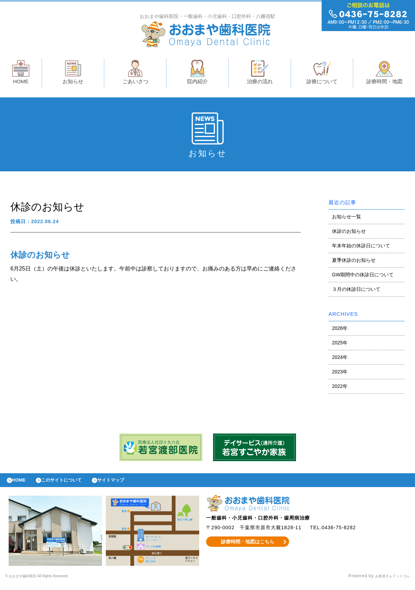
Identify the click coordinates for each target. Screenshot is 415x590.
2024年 (340, 359)
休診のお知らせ (349, 233)
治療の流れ (260, 73)
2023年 (340, 373)
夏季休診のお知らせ (354, 262)
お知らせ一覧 (346, 218)
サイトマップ (126, 483)
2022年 (340, 388)
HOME (20, 73)
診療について (322, 73)
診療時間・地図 (384, 73)
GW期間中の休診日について (363, 276)
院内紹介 (197, 73)
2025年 (340, 344)
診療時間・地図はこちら (247, 547)
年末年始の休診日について (361, 247)
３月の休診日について (356, 291)
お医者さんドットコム (387, 581)
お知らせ (73, 73)
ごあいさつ (135, 73)
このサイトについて (70, 483)
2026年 (340, 330)
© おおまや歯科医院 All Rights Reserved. (48, 581)
